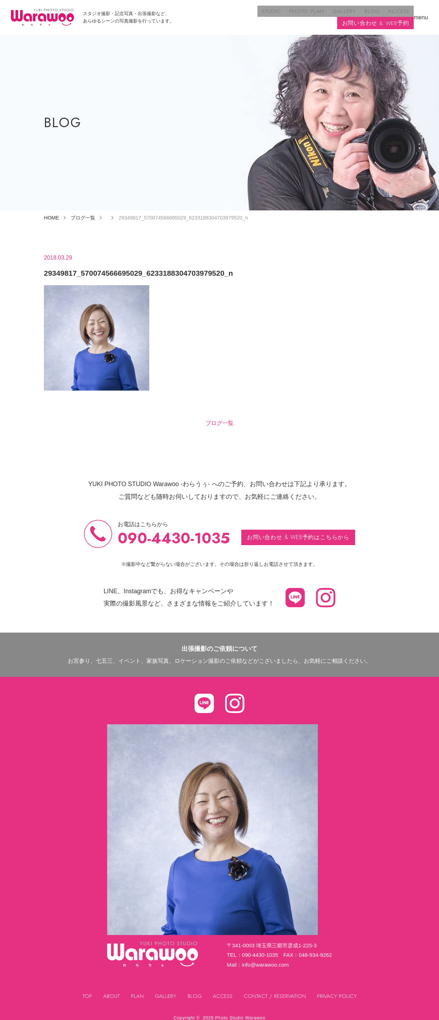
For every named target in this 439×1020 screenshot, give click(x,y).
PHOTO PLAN (229, 14)
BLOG (292, 14)
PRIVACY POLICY (338, 990)
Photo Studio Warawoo (240, 1011)
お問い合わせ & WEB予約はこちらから (298, 531)
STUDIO (195, 14)
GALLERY (265, 14)
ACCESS (317, 14)
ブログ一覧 (219, 417)
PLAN (136, 990)
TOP (86, 990)
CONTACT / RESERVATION (275, 990)
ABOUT (110, 990)
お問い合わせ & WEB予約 (375, 14)
